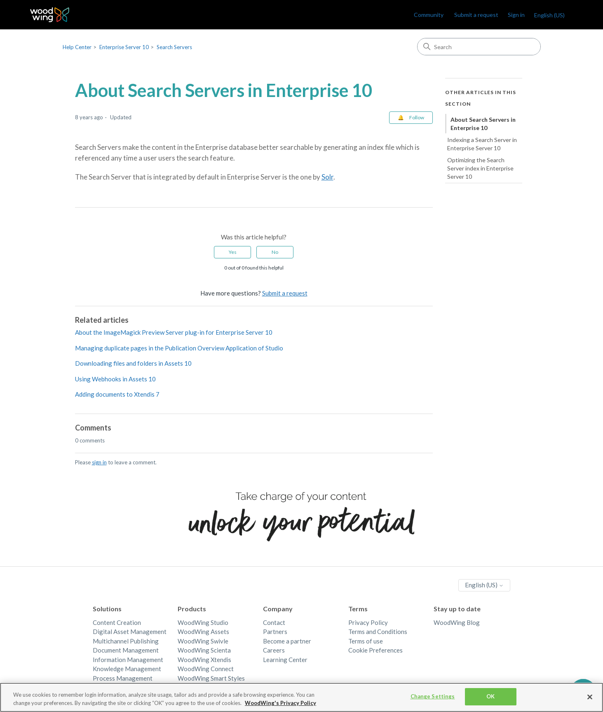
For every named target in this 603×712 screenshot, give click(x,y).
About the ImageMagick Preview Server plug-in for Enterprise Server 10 (173, 332)
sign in (99, 462)
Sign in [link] (516, 14)
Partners (275, 631)
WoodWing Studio (203, 622)
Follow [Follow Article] (416, 117)
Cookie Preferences (375, 650)
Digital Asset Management (130, 631)
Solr (327, 177)
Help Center (77, 47)
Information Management (128, 659)
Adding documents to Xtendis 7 (117, 394)
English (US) (549, 15)
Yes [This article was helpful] (233, 252)
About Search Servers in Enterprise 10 (483, 123)
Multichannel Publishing (126, 641)
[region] (301, 697)
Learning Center (285, 659)
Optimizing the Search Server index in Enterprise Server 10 (480, 168)
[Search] (479, 46)
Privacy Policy (368, 622)
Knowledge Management (127, 668)
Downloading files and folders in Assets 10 (133, 363)
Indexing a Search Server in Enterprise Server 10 (482, 143)
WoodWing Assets (203, 631)
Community (428, 14)
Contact (274, 622)
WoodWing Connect (206, 668)
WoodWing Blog (457, 622)
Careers (274, 650)
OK (490, 696)
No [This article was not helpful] (275, 252)
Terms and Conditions (377, 631)
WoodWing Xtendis (204, 659)
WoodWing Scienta (204, 650)
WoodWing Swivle (203, 641)
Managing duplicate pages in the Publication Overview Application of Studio (179, 348)
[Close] (590, 697)
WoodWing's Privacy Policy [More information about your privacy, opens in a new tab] (280, 703)
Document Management (126, 650)
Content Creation (117, 622)
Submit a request (476, 14)
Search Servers (174, 47)
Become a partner (287, 641)
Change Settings (433, 696)
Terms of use (365, 641)
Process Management (123, 678)
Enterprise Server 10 (124, 47)
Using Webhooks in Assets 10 (115, 379)
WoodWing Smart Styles (211, 678)
